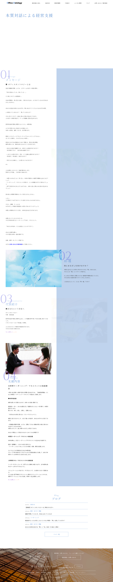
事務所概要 (57, 3)
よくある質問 (77, 3)
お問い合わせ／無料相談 (100, 3)
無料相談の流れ (36, 3)
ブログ (88, 3)
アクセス (78, 566)
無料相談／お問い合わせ (69, 557)
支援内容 (47, 3)
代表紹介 (67, 3)
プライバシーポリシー (80, 572)
